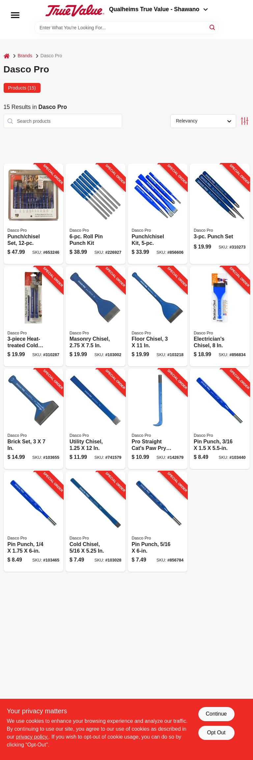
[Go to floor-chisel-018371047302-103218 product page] (158, 316)
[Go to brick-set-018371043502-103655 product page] (34, 419)
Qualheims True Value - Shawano (158, 9)
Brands (25, 55)
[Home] (7, 55)
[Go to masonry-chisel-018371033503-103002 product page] (96, 316)
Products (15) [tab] (22, 88)
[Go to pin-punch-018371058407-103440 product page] (220, 419)
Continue (216, 714)
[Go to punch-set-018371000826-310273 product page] (220, 214)
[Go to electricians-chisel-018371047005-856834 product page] (220, 316)
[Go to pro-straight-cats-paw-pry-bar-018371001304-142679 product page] (158, 419)
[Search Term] (126, 27)
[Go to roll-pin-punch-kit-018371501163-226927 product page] (96, 214)
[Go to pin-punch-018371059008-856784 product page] (158, 521)
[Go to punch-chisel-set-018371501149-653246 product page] (34, 214)
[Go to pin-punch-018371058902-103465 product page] (34, 521)
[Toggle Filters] (244, 121)
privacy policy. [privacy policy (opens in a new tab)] (32, 737)
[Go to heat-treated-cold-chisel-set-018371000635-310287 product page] (34, 316)
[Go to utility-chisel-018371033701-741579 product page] (96, 419)
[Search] (212, 27)
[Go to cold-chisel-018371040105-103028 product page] (96, 521)
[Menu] (15, 15)
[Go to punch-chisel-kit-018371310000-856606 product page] (158, 214)
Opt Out (216, 732)
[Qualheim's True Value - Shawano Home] (74, 10)
